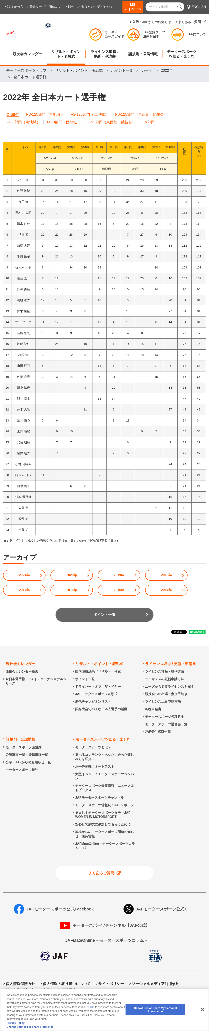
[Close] (202, 1009)
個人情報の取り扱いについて (67, 984)
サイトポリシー (111, 984)
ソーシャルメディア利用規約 (155, 984)
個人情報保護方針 (20, 984)
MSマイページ (132, 7)
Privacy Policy (15, 1022)
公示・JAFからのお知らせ (151, 22)
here (90, 1007)
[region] (104, 1010)
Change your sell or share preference (30, 1026)
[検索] (179, 6)
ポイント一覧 (104, 615)
